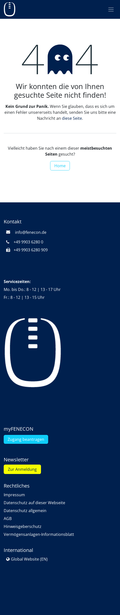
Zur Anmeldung (22, 469)
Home (60, 165)
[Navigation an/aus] (111, 9)
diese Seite (72, 118)
